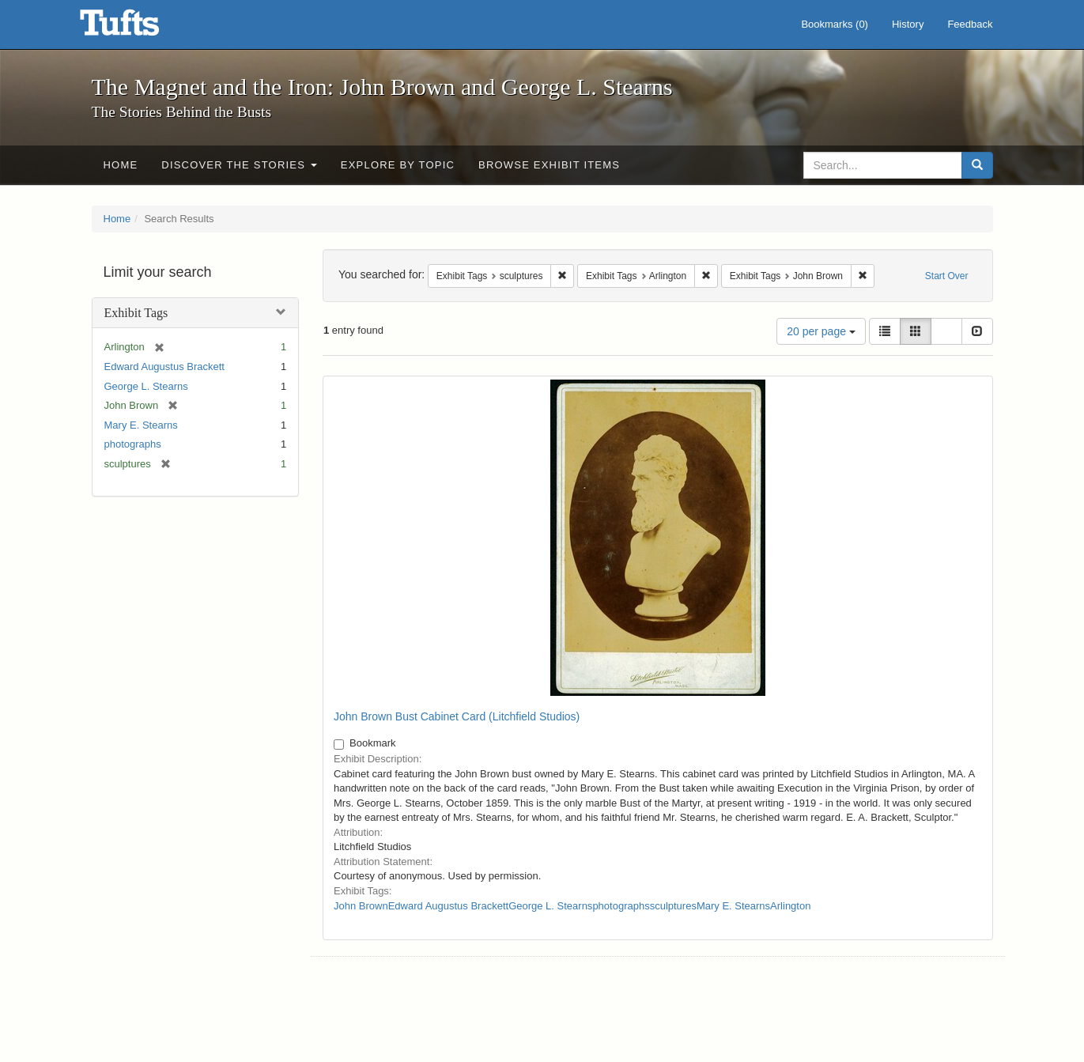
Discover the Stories (239, 165)
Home (121, 165)
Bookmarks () (834, 24)
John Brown (361, 906)
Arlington (790, 906)
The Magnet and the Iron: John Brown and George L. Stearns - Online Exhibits (139, 27)
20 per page (821, 331)
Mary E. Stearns (141, 425)
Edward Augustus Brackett (164, 366)
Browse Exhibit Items (549, 165)
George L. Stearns (146, 386)
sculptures (673, 906)
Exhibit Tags (136, 312)
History (907, 24)
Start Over (947, 276)
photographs (132, 444)
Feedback (969, 24)
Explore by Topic (398, 165)
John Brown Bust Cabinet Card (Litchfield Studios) (457, 716)
